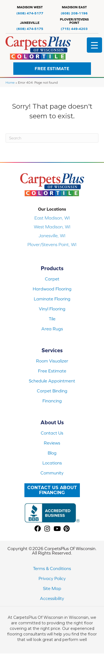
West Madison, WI (52, 226)
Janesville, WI (52, 235)
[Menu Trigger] (94, 45)
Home (10, 82)
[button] (52, 68)
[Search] (52, 138)
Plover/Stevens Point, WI (52, 244)
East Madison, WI (52, 217)
